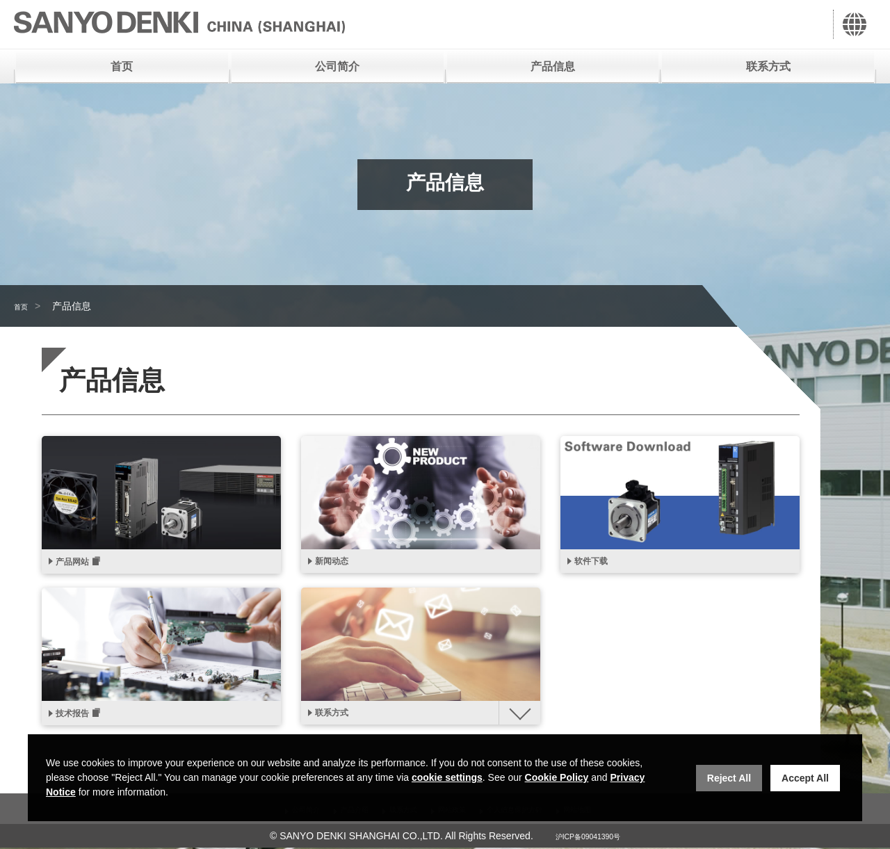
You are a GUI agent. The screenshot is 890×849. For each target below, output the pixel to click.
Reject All (729, 778)
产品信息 (553, 66)
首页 (122, 66)
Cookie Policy (557, 777)
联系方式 (768, 66)
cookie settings (447, 777)
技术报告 (78, 719)
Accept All (805, 778)
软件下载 (596, 563)
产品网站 (78, 563)
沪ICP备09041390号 (588, 837)
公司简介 (337, 66)
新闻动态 (337, 563)
